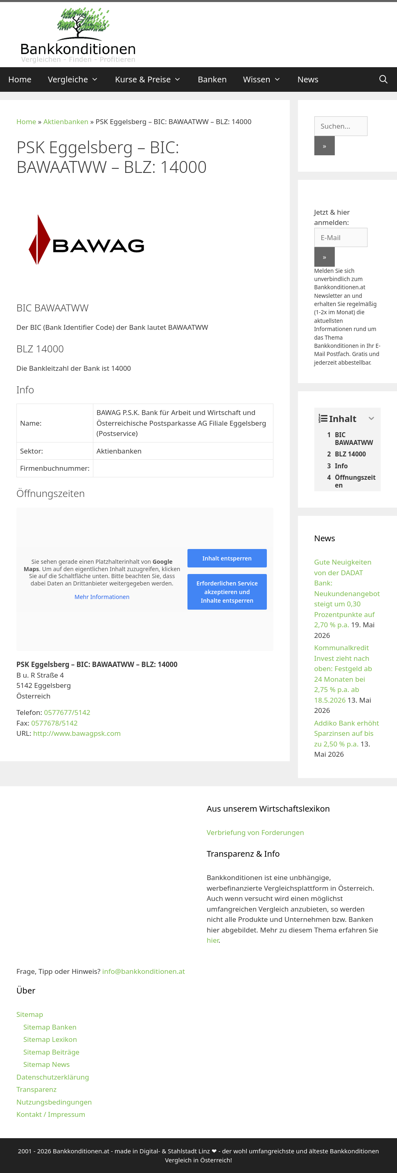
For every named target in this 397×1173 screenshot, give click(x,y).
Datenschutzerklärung (52, 1077)
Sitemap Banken (50, 1027)
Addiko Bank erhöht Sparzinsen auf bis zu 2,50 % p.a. (346, 733)
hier (213, 940)
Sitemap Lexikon (50, 1039)
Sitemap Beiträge (51, 1052)
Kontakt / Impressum (50, 1114)
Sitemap (29, 1014)
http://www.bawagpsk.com (77, 733)
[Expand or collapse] (371, 418)
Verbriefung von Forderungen (255, 832)
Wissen (266, 79)
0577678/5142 (54, 723)
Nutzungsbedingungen (54, 1102)
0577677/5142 (67, 712)
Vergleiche (77, 79)
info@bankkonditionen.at (143, 971)
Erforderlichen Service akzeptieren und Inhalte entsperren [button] (227, 591)
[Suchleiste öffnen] (383, 79)
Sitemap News (46, 1064)
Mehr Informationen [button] (101, 597)
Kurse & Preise (152, 79)
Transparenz (36, 1089)
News (308, 79)
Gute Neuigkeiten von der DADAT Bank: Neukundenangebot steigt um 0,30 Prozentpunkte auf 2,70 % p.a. (347, 593)
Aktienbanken (65, 121)
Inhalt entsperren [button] (227, 558)
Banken (212, 79)
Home (20, 79)
